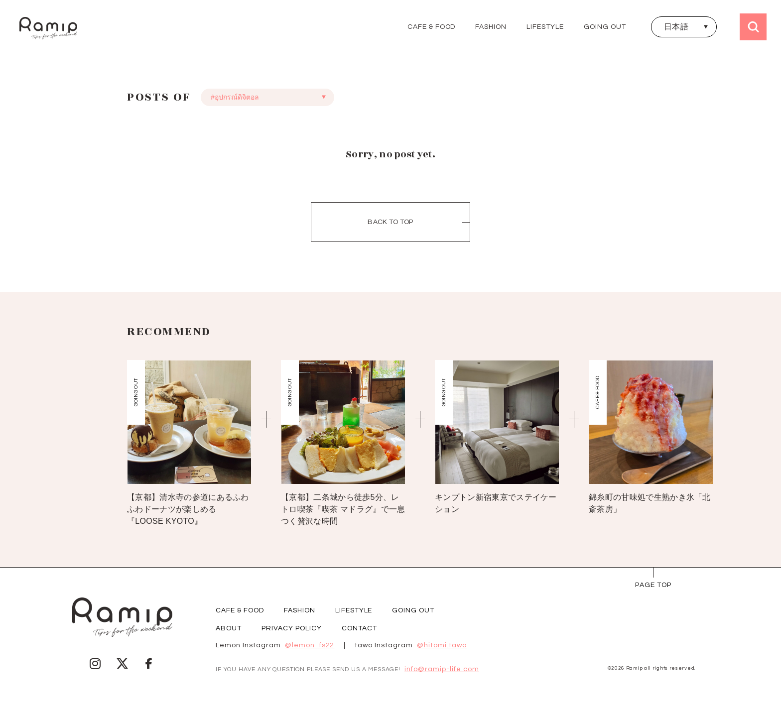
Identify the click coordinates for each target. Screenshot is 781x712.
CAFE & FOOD (431, 26)
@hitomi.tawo (442, 645)
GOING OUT (605, 26)
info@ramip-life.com (441, 669)
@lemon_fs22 (310, 645)
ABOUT (229, 628)
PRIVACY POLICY (291, 628)
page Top (653, 585)
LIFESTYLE (545, 26)
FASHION (491, 26)
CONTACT (359, 628)
